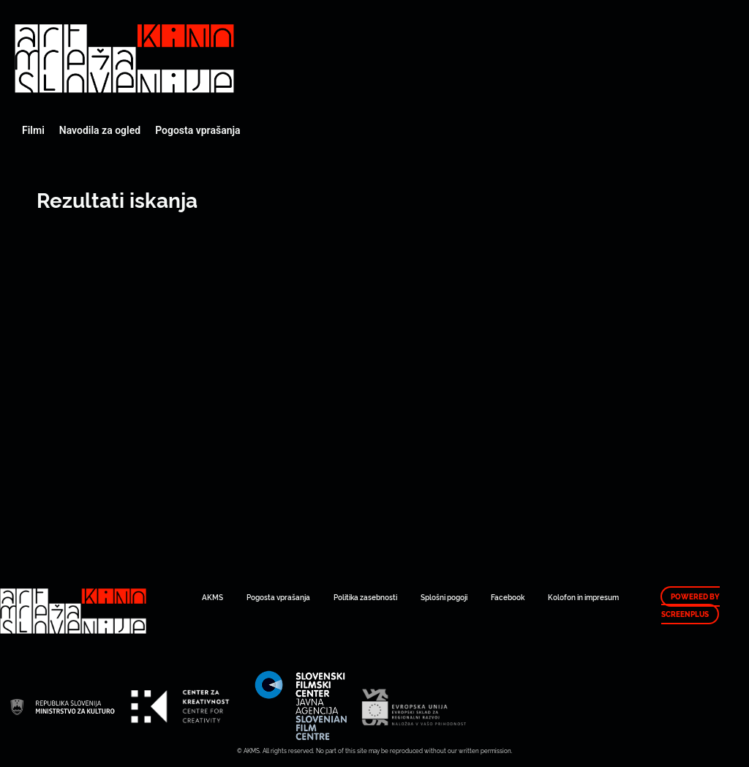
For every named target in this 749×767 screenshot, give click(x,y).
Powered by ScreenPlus (690, 605)
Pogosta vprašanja (197, 130)
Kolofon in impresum (583, 597)
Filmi (33, 130)
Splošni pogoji (444, 597)
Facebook (507, 597)
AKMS (212, 597)
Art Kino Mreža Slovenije (124, 58)
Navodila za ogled (99, 130)
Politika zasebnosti (365, 597)
